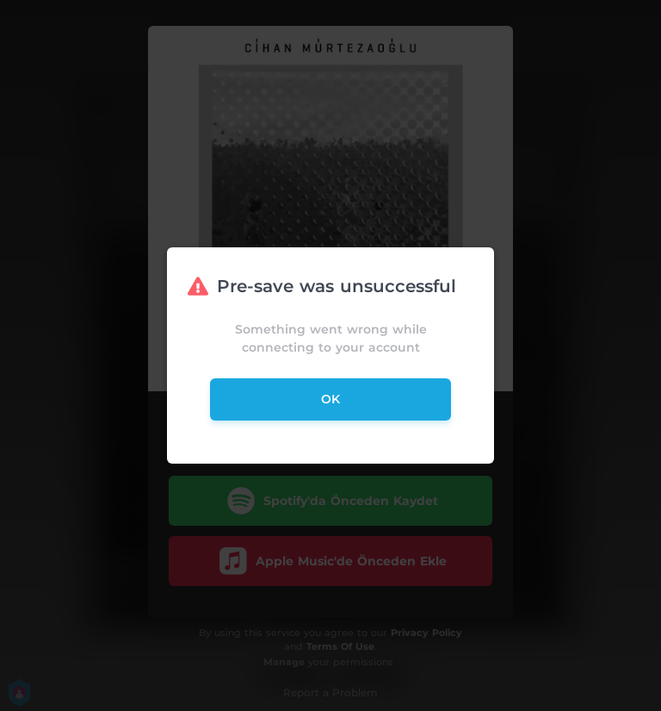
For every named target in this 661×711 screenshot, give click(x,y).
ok (330, 399)
